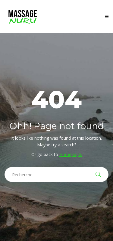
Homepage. (70, 154)
